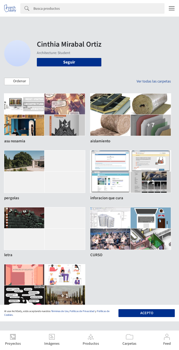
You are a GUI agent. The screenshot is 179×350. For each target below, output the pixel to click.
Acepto (146, 313)
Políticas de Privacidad (82, 311)
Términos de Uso (59, 311)
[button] (16, 81)
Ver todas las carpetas (154, 81)
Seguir (69, 62)
